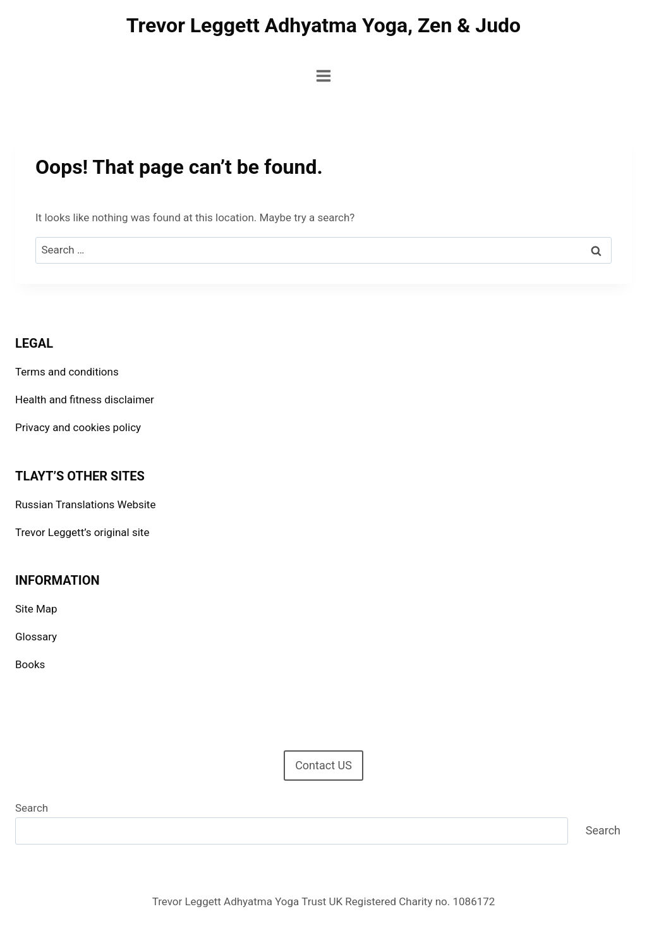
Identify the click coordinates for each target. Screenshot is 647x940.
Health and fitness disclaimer (84, 399)
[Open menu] (323, 75)
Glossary (36, 636)
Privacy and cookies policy (78, 427)
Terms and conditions (67, 371)
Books (30, 664)
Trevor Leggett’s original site (82, 532)
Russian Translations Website (85, 504)
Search (31, 808)
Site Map (36, 608)
